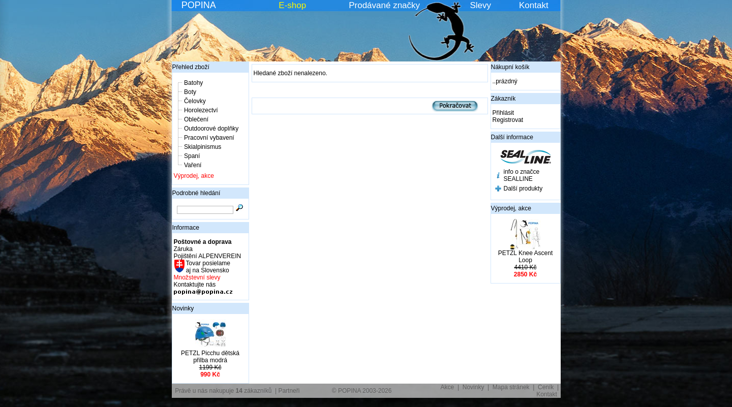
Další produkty (523, 188)
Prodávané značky (384, 5)
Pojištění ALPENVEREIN (207, 256)
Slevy (480, 5)
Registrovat (508, 119)
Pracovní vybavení (209, 137)
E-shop (292, 5)
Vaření (192, 165)
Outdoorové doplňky (211, 128)
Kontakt (533, 5)
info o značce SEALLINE (522, 175)
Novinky (183, 308)
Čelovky (195, 101)
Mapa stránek (511, 387)
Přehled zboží (190, 67)
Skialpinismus (202, 146)
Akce (447, 387)
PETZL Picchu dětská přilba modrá (210, 357)
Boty (190, 92)
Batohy (193, 82)
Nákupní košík (510, 67)
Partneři (288, 390)
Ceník (546, 387)
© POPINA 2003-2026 (362, 390)
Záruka (183, 249)
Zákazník (503, 98)
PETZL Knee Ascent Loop (525, 256)
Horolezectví (201, 110)
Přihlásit (503, 112)
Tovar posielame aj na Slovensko (208, 267)
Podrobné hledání (196, 193)
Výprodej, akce (194, 175)
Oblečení (196, 119)
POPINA (198, 5)
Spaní (192, 156)
